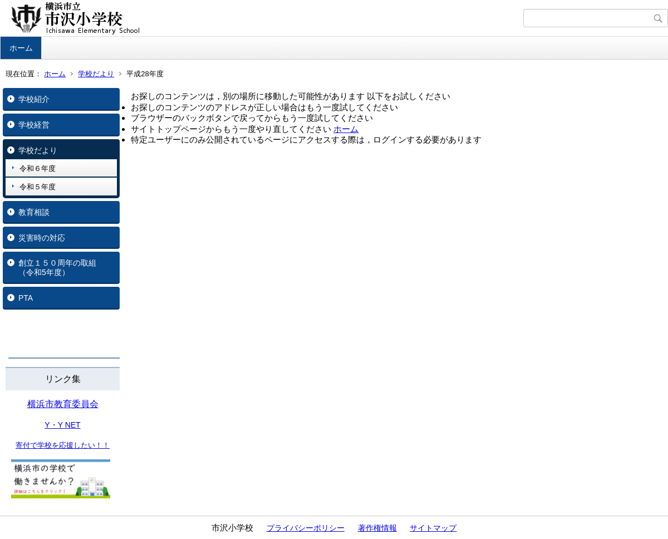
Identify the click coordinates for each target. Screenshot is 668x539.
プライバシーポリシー (306, 527)
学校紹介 (34, 99)
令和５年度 (37, 187)
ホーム (21, 47)
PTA (25, 297)
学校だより (96, 74)
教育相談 (34, 212)
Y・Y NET (62, 424)
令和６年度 (37, 168)
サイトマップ (433, 527)
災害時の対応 (41, 237)
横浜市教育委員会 (63, 404)
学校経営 (34, 124)
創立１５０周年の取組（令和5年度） (57, 267)
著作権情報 (377, 527)
